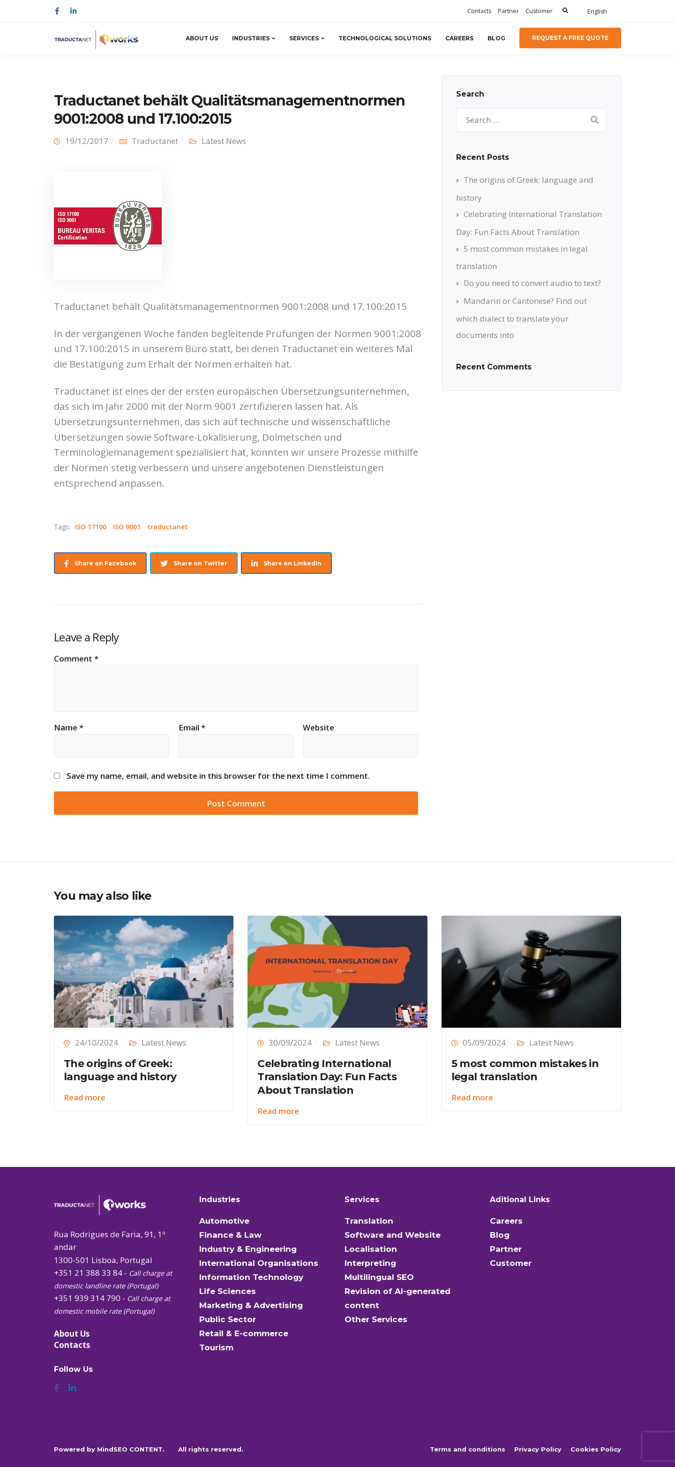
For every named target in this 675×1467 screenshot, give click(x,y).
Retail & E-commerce (243, 1333)
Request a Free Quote (570, 37)
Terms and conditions (467, 1449)
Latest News (224, 140)
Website (318, 727)
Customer (539, 11)
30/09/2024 (290, 1042)
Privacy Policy (538, 1449)
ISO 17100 (90, 526)
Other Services (376, 1319)
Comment (76, 658)
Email (192, 727)
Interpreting (370, 1263)
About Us (202, 38)
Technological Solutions (384, 38)
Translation (369, 1221)
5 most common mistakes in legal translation (525, 1070)
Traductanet (155, 140)
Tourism (216, 1347)
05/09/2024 (484, 1042)
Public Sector (227, 1319)
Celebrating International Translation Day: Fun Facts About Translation (327, 1077)
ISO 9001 (127, 526)
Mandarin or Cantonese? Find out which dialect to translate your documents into (521, 317)
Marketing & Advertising (251, 1305)
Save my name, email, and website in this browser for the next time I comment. (218, 776)
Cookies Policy (595, 1449)
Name (68, 727)
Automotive (224, 1221)
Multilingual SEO (379, 1277)
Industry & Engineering (248, 1249)
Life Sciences (227, 1291)
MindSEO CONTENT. (131, 1449)
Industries (251, 38)
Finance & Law (230, 1235)
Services (304, 38)
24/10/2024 (96, 1042)
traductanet (167, 526)
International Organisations (258, 1263)
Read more (84, 1097)
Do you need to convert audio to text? (532, 283)
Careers (459, 38)
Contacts (479, 11)
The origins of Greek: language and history (120, 1070)
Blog (496, 38)
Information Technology (251, 1277)
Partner (508, 11)
